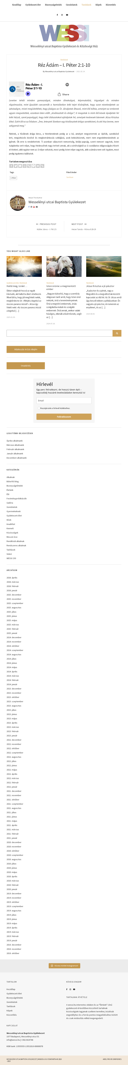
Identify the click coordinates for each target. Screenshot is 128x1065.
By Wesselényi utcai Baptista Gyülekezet (58, 71)
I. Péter (13, 178)
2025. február (13, 628)
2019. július (11, 914)
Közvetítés (111, 5)
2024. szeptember (15, 650)
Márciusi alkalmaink (15, 445)
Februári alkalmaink (15, 449)
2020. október (13, 850)
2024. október (13, 646)
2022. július (11, 761)
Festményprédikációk (17, 498)
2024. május (12, 667)
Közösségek (12, 532)
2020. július (11, 863)
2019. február (13, 936)
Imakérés (26, 365)
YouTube (74, 989)
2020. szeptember (15, 855)
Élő (8, 494)
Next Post (93, 227)
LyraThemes (117, 1059)
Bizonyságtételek (53, 5)
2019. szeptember (15, 906)
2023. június (12, 714)
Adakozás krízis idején (25, 349)
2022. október (13, 748)
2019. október (13, 902)
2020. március (13, 880)
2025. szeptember (15, 603)
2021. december (14, 791)
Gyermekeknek (14, 511)
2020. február (13, 885)
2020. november (14, 846)
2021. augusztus (14, 808)
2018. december (14, 944)
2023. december (14, 688)
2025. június (12, 616)
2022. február (13, 782)
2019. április (12, 927)
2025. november (14, 599)
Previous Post (35, 227)
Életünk (10, 490)
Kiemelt (10, 528)
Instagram (70, 989)
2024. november (14, 641)
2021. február (13, 833)
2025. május (12, 620)
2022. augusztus (14, 757)
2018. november (14, 949)
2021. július (11, 812)
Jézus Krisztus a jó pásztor (100, 286)
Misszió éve (12, 537)
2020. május (12, 872)
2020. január (12, 889)
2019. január (12, 940)
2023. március (13, 727)
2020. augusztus (14, 859)
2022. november (14, 744)
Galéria (10, 502)
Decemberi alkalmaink (17, 457)
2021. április (12, 825)
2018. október (13, 953)
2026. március (13, 582)
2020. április (12, 876)
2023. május (12, 718)
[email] (64, 400)
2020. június (12, 868)
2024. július (11, 658)
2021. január (12, 838)
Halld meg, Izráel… (17, 286)
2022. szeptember (15, 752)
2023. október (13, 697)
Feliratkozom (64, 416)
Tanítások (86, 5)
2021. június (12, 816)
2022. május (12, 769)
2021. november (14, 795)
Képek (99, 5)
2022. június (12, 765)
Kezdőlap (16, 5)
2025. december (14, 594)
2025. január (12, 633)
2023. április (12, 722)
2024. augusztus (14, 654)
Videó (9, 554)
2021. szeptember (15, 803)
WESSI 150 (11, 558)
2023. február (13, 731)
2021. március (13, 829)
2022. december (14, 739)
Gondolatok (71, 5)
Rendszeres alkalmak (16, 545)
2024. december (14, 637)
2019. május (12, 923)
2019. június (12, 919)
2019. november (14, 897)
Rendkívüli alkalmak (15, 541)
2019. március (13, 932)
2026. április (12, 577)
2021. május (12, 821)
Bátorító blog (13, 481)
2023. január (12, 735)
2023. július (11, 710)
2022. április (12, 774)
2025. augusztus (14, 607)
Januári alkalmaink (15, 453)
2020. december (14, 842)
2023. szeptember (15, 701)
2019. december (14, 893)
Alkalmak (11, 477)
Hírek (9, 519)
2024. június (12, 663)
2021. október (13, 799)
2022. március (13, 778)
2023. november (14, 693)
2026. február (13, 586)
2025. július (11, 611)
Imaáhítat (11, 524)
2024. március (13, 675)
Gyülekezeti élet (33, 5)
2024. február (13, 680)
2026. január (12, 590)
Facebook (66, 989)
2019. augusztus (14, 910)
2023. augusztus (14, 705)
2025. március (13, 624)
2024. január (12, 684)
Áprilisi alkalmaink (15, 440)
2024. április (12, 671)
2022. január (12, 786)
